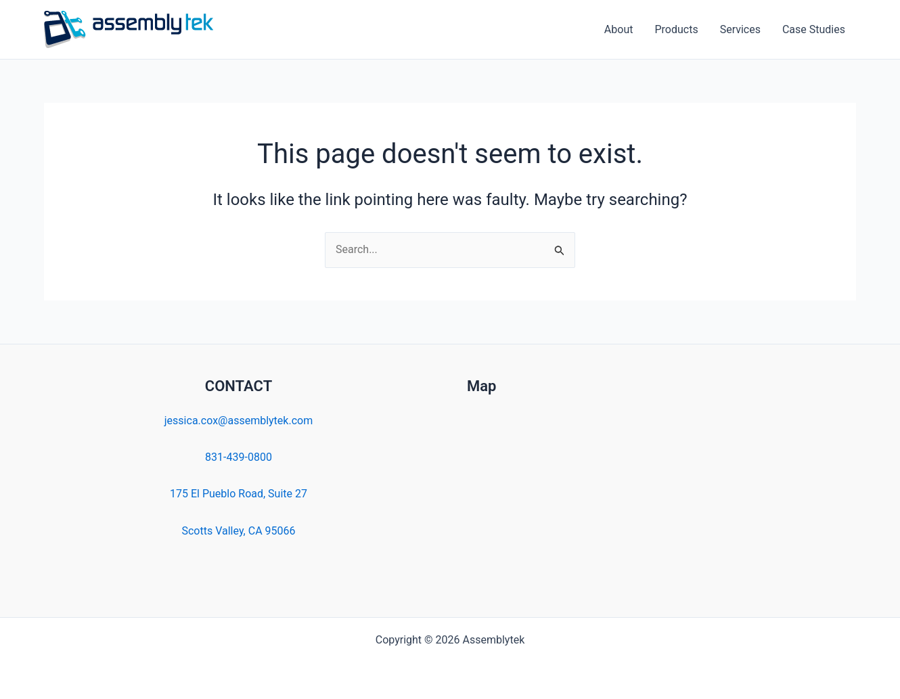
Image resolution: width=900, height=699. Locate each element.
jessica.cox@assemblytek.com (238, 420)
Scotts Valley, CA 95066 (238, 530)
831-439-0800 (238, 457)
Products (676, 29)
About (618, 29)
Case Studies (813, 29)
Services (740, 29)
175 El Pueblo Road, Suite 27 (238, 493)
